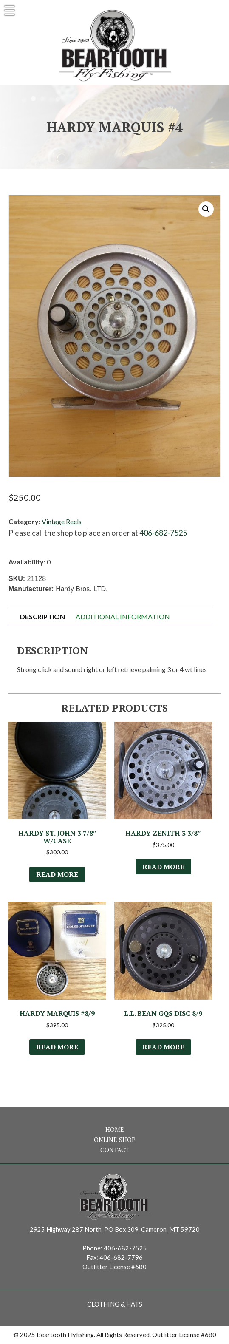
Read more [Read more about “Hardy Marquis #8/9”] (57, 1047)
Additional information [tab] (123, 616)
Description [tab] (42, 616)
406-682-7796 (121, 1257)
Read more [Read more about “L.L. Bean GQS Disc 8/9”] (163, 1047)
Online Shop (115, 1140)
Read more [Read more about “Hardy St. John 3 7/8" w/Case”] (57, 874)
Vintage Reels (62, 521)
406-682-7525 (163, 532)
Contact (114, 1150)
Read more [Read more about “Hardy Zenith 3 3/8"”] (163, 866)
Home (114, 1130)
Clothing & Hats (114, 1304)
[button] (206, 209)
